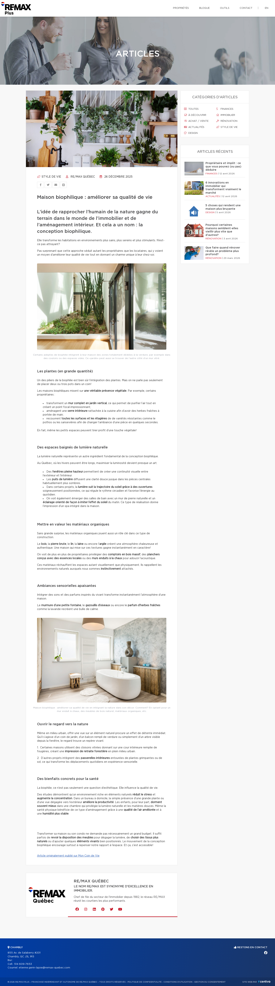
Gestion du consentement (210, 982)
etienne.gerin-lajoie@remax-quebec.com (44, 968)
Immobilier (225, 115)
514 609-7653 (23, 964)
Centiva (264, 981)
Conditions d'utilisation (177, 982)
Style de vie (49, 176)
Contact (246, 8)
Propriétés (181, 8)
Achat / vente (196, 121)
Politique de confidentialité (145, 982)
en (266, 8)
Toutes (191, 109)
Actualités (194, 127)
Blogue (204, 8)
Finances (224, 109)
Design (191, 133)
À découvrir (195, 115)
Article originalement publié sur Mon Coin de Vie (68, 855)
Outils (224, 8)
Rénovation (226, 121)
